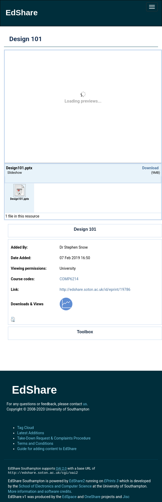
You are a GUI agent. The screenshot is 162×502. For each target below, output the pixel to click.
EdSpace (69, 497)
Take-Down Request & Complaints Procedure (53, 438)
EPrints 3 (111, 481)
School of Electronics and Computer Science (55, 486)
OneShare (92, 497)
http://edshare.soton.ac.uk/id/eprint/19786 (94, 289)
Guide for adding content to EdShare (47, 449)
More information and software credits (39, 491)
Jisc (126, 497)
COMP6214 (68, 279)
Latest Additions (30, 433)
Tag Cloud (25, 428)
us (85, 404)
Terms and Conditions (35, 443)
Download (150, 168)
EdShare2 (77, 481)
